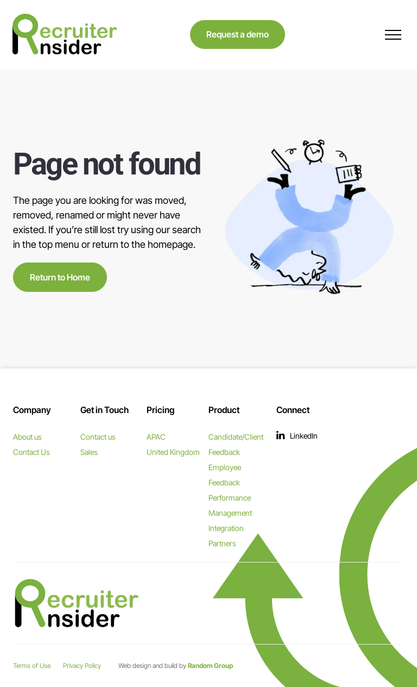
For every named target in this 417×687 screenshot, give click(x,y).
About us (27, 436)
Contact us (98, 436)
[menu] (393, 35)
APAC (156, 436)
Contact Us (31, 452)
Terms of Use (31, 665)
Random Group (210, 665)
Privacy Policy (82, 665)
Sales (89, 452)
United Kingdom (173, 452)
